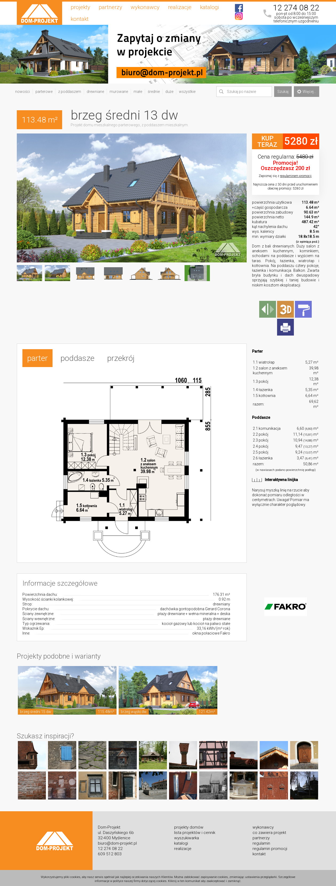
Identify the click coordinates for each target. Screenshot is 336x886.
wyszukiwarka (186, 835)
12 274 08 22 (296, 8)
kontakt (80, 19)
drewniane (95, 91)
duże (169, 91)
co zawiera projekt (269, 830)
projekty (80, 7)
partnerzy (110, 7)
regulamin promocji (270, 846)
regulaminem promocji (295, 176)
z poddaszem (69, 91)
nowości (22, 91)
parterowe (44, 91)
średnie (154, 91)
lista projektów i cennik (194, 830)
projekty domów (188, 824)
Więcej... (306, 91)
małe (138, 91)
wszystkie (187, 91)
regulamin (261, 840)
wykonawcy (145, 7)
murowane (119, 91)
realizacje (179, 7)
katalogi (209, 7)
